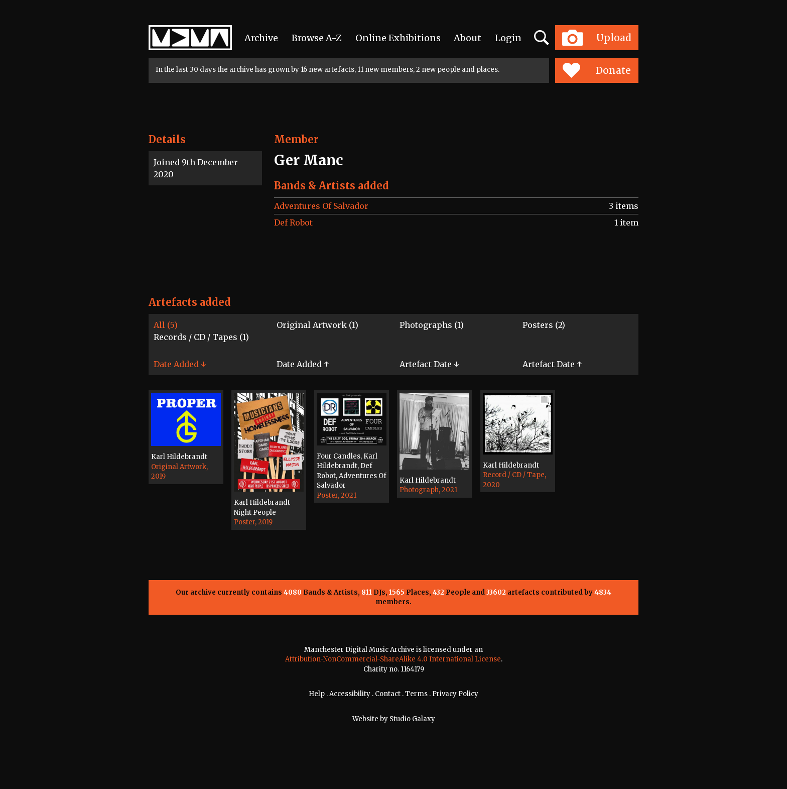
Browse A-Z (317, 38)
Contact (388, 694)
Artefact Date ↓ (429, 364)
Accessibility (349, 694)
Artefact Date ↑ (552, 364)
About (467, 38)
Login (508, 38)
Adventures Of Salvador (321, 206)
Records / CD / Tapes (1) (201, 337)
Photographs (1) (432, 325)
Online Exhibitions (398, 38)
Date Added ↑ (303, 364)
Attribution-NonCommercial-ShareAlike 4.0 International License (393, 659)
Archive (261, 38)
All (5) (166, 325)
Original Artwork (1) (317, 325)
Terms (416, 694)
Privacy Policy (455, 694)
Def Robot (293, 222)
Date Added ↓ (180, 364)
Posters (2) (543, 325)
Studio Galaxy (412, 719)
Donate (596, 70)
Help (317, 694)
